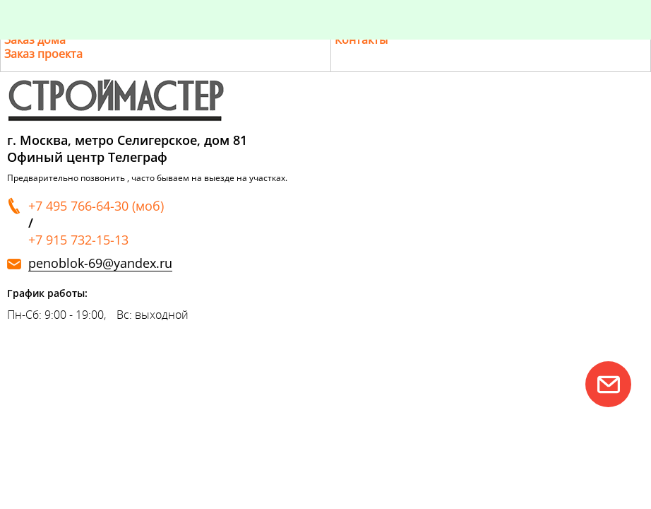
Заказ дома (35, 39)
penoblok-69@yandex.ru (100, 263)
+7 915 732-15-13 (78, 239)
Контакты (361, 39)
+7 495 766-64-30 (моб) (96, 205)
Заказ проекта (43, 54)
